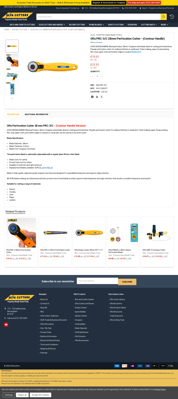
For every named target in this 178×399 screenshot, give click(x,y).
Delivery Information (48, 337)
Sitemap (43, 354)
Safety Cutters (116, 27)
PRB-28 (49, 170)
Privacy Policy (45, 333)
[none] (53, 69)
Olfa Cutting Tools (117, 321)
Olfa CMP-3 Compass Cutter (154, 252)
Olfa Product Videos (118, 309)
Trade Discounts (116, 317)
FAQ (42, 313)
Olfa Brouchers (116, 305)
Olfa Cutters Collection (49, 317)
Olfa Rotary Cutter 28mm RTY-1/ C (88, 252)
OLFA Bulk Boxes (81, 333)
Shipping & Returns (48, 350)
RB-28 (41, 170)
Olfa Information (47, 325)
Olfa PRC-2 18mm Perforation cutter (55, 252)
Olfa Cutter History (117, 300)
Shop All (43, 309)
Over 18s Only (45, 329)
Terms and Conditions (49, 346)
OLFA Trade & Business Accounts (53, 321)
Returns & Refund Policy (50, 341)
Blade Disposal (81, 329)
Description (13, 116)
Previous (12, 38)
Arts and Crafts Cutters (22, 27)
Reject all (22, 394)
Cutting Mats (149, 27)
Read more (136, 54)
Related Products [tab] (15, 213)
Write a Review (96, 44)
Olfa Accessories (82, 341)
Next (12, 100)
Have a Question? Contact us (67, 8)
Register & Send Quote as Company (109, 3)
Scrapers (132, 27)
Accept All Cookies (40, 394)
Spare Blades (96, 27)
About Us (44, 300)
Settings (9, 394)
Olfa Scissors (80, 337)
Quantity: (95, 74)
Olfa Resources (116, 313)
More (164, 27)
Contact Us (44, 305)
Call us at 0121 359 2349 (17, 319)
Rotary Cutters (77, 27)
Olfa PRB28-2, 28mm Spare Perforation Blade (119, 253)
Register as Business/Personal (161, 8)
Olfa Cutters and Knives (52, 27)
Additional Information (36, 116)
